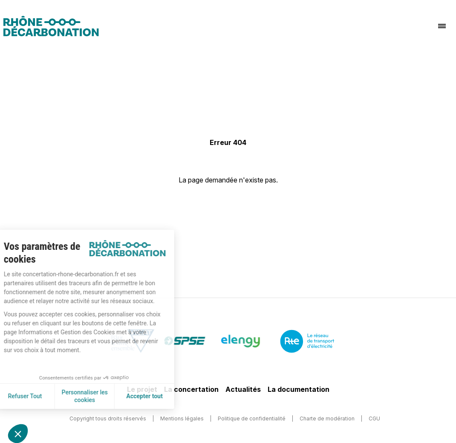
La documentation (298, 389)
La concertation (191, 389)
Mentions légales (182, 418)
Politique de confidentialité (252, 418)
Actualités (243, 389)
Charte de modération (327, 418)
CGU (374, 418)
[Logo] (51, 26)
